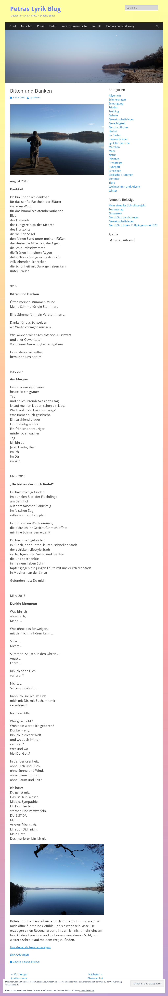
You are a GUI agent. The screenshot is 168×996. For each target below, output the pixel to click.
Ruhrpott (114, 167)
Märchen (114, 147)
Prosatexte (115, 163)
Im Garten (115, 135)
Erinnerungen (117, 99)
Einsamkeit (115, 213)
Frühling (114, 111)
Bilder (53, 26)
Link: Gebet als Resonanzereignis (30, 947)
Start (13, 26)
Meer (112, 151)
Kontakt (96, 26)
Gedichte (26, 26)
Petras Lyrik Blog (35, 9)
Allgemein (115, 95)
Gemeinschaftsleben (121, 119)
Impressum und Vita (74, 26)
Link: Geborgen (19, 954)
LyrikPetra (35, 97)
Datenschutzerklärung (120, 26)
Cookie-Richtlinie (86, 990)
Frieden (113, 107)
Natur (112, 155)
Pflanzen (114, 159)
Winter (113, 190)
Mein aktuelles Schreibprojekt (127, 205)
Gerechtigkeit (117, 123)
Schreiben (115, 171)
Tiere (112, 182)
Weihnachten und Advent (124, 186)
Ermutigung (116, 103)
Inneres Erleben (31, 961)
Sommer (114, 179)
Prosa (40, 26)
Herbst (113, 131)
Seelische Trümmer (121, 175)
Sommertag (116, 209)
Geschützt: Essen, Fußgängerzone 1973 (133, 225)
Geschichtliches (118, 127)
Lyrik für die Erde (119, 143)
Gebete (17, 961)
